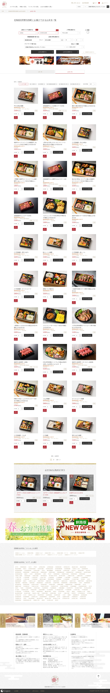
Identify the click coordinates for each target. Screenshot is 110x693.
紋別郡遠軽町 (84, 595)
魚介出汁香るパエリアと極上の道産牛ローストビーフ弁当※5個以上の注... (83, 180)
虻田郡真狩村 (85, 568)
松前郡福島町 (49, 595)
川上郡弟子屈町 (75, 579)
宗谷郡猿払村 (26, 586)
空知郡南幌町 (73, 586)
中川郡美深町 (85, 589)
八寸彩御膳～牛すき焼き (79, 142)
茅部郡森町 (58, 579)
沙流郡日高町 (48, 582)
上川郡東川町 (18, 579)
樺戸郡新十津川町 (53, 575)
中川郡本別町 (18, 591)
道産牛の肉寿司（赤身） (21, 362)
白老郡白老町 (52, 584)
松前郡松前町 (57, 595)
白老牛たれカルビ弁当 (76, 493)
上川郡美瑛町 (76, 577)
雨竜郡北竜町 (52, 572)
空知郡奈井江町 (54, 586)
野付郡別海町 (61, 591)
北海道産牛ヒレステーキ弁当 (22, 215)
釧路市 (24, 581)
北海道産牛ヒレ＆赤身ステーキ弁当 (53, 106)
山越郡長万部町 (65, 596)
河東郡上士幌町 (18, 575)
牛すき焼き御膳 (18, 106)
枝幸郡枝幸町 (79, 572)
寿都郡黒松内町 (68, 584)
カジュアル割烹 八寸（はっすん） (22, 108)
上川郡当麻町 (67, 577)
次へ (57, 459)
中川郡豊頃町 (68, 589)
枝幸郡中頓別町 (87, 572)
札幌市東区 (24, 582)
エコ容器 (87, 30)
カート (96, 3)
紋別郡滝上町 (35, 596)
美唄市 (88, 591)
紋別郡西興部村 (43, 596)
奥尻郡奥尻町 (38, 574)
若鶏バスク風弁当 (48, 289)
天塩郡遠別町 (29, 588)
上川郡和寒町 (35, 579)
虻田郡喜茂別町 (32, 568)
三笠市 (63, 595)
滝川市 (90, 586)
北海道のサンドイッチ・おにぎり (54, 554)
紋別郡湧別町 (52, 596)
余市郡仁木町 (75, 598)
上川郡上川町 (18, 577)
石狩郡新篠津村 (27, 570)
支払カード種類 (75, 44)
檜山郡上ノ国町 (36, 593)
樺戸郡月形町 (62, 575)
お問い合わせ (76, 3)
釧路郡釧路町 (18, 581)
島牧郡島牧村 (87, 582)
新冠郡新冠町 (40, 591)
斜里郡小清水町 (35, 584)
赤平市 (16, 567)
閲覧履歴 (86, 3)
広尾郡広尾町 (53, 593)
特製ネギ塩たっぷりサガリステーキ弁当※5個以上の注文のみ (25, 399)
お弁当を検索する (67, 52)
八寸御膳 (45, 435)
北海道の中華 (81, 553)
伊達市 (16, 588)
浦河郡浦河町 (18, 572)
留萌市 (43, 600)
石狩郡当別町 (37, 570)
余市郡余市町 (83, 598)
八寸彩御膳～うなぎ (20, 435)
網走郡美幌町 (18, 568)
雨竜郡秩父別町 (35, 572)
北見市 (88, 579)
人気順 (32, 84)
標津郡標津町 (64, 582)
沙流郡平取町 (56, 582)
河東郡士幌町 (36, 575)
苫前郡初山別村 (24, 589)
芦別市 (35, 567)
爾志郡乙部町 (48, 591)
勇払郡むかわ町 (56, 598)
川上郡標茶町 (66, 579)
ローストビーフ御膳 (78, 398)
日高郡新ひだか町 (81, 591)
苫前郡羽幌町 (42, 589)
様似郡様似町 (40, 582)
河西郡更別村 (56, 574)
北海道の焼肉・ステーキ (62, 553)
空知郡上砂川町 (35, 586)
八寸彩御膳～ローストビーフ (22, 289)
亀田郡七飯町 (43, 579)
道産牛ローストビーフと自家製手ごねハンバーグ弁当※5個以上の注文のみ (25, 143)
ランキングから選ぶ (33, 6)
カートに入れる (29, 113)
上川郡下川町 (43, 577)
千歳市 (21, 588)
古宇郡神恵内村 (81, 593)
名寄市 (33, 591)
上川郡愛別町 (88, 575)
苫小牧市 (17, 589)
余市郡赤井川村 (65, 598)
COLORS (74, 108)
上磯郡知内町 (80, 575)
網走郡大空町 (75, 567)
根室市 (54, 591)
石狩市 (43, 570)
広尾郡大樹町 (45, 593)
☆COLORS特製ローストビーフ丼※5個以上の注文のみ (84, 326)
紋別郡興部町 (26, 596)
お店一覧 (40, 71)
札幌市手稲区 (81, 581)
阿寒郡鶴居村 (23, 567)
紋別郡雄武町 (18, 596)
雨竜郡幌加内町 (60, 572)
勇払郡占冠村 (48, 598)
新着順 (41, 84)
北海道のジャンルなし (20, 553)
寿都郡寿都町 (78, 584)
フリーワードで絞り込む (30, 44)
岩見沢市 (74, 570)
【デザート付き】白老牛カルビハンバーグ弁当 (28, 494)
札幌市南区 (32, 582)
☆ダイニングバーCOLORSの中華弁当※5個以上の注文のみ (54, 216)
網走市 (24, 568)
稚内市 (56, 600)
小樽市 (44, 574)
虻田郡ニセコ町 (76, 568)
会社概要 (16, 691)
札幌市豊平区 (89, 581)
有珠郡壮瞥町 (81, 570)
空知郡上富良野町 (45, 586)
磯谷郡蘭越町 (50, 570)
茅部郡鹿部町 (51, 579)
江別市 (31, 574)
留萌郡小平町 (37, 600)
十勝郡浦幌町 (61, 588)
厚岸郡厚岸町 (58, 567)
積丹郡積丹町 (18, 584)
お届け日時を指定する (53, 36)
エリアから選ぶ (14, 6)
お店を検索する (42, 52)
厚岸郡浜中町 (67, 567)
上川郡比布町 (26, 579)
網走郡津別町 (83, 567)
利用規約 (42, 691)
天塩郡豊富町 (45, 588)
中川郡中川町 (77, 589)
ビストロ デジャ (46, 291)
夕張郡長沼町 (83, 596)
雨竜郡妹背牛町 (69, 572)
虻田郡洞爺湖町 (58, 568)
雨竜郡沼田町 (44, 572)
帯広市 (49, 574)
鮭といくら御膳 (47, 252)
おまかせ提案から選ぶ (46, 6)
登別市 (68, 591)
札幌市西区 (17, 582)
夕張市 (24, 598)
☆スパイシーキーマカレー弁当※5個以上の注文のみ (54, 326)
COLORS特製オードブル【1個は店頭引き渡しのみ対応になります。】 (54, 363)
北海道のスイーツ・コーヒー (71, 554)
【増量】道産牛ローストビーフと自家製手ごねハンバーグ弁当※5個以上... (25, 180)
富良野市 (74, 593)
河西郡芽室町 (74, 574)
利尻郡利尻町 (18, 600)
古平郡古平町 (18, 595)
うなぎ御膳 (46, 398)
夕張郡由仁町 (18, 598)
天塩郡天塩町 (37, 588)
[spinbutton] (20, 113)
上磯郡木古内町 (70, 575)
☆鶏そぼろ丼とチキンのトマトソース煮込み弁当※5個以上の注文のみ (54, 143)
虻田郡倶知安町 (49, 568)
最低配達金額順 (51, 84)
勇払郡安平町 (40, 598)
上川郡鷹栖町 (59, 577)
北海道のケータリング (40, 554)
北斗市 (24, 595)
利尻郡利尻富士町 (27, 600)
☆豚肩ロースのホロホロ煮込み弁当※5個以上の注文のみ (25, 326)
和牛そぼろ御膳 (76, 435)
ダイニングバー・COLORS (49, 147)
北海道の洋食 (73, 553)
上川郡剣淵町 (26, 577)
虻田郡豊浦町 (67, 568)
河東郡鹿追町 (27, 575)
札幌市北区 (48, 581)
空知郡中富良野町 (64, 586)
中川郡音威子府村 (59, 589)
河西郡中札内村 (65, 574)
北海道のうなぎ (39, 553)
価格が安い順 (63, 84)
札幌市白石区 (64, 581)
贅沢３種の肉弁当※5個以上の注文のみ (83, 106)
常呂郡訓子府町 (78, 588)
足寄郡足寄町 (42, 567)
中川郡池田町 (50, 589)
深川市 (59, 593)
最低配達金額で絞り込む (33, 36)
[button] (22, 113)
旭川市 (30, 567)
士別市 (80, 582)
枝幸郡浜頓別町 (18, 574)
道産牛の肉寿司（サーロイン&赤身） (83, 362)
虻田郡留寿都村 (18, 570)
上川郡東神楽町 (84, 577)
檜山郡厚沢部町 (18, 593)
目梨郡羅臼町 (76, 595)
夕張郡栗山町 (75, 596)
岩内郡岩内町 (58, 570)
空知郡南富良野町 (83, 586)
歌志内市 (88, 570)
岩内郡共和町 (66, 570)
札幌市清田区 (56, 581)
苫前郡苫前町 (34, 589)
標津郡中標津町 (73, 582)
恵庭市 (25, 574)
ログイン (106, 3)
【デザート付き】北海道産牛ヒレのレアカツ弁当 (55, 494)
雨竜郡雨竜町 (26, 572)
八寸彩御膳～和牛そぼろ (21, 252)
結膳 (4, 4)
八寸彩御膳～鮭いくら (78, 252)
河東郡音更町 (82, 574)
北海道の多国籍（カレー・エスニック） (24, 554)
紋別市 (58, 596)
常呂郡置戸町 (70, 588)
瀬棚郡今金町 (18, 586)
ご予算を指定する (70, 29)
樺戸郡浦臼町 (44, 575)
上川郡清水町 (35, 577)
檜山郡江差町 (27, 593)
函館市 (73, 591)
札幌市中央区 (73, 581)
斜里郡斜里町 (44, 584)
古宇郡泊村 (89, 593)
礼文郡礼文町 (50, 600)
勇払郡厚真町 (32, 598)
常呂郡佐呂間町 (87, 588)
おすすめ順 (23, 84)
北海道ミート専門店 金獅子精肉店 (50, 108)
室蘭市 (69, 595)
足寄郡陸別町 (50, 567)
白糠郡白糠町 (60, 584)
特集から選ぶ (23, 6)
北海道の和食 (30, 553)
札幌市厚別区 (41, 581)
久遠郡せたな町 (32, 581)
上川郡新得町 (51, 577)
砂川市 (84, 584)
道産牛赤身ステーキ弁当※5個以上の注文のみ (83, 216)
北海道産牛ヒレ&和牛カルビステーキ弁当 (54, 180)
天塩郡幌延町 (53, 588)
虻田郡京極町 (41, 568)
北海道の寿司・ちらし (50, 553)
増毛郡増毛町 (41, 595)
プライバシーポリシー (25, 691)
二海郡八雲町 (66, 593)
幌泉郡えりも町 (32, 595)
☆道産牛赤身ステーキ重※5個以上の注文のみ (83, 290)
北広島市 (83, 579)
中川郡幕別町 (26, 591)
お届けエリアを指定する (27, 29)
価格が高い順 (74, 84)
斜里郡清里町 (26, 584)
